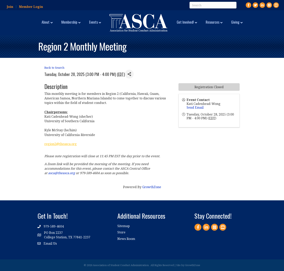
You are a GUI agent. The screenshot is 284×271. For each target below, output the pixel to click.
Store (121, 232)
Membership (69, 22)
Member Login (31, 6)
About (46, 22)
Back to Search (54, 67)
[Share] (129, 74)
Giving (235, 22)
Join (10, 6)
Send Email (195, 107)
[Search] (213, 5)
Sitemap (123, 226)
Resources (212, 22)
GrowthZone (151, 187)
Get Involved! (185, 22)
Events (93, 22)
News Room (126, 239)
